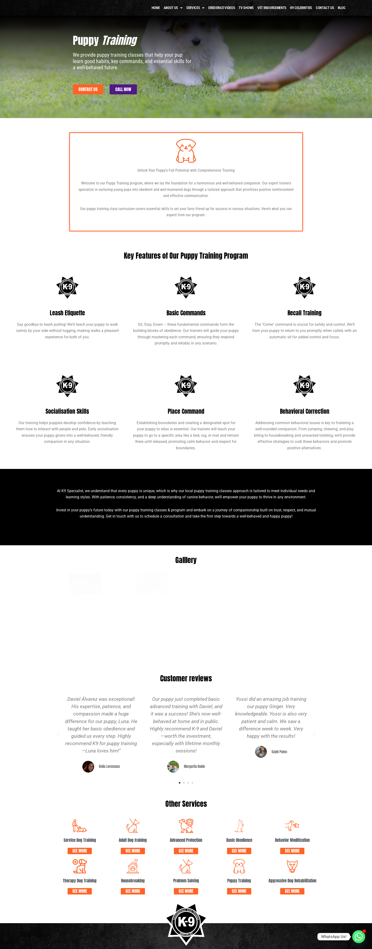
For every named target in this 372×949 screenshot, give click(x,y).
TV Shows (246, 14)
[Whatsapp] (358, 936)
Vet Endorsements (271, 14)
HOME (156, 14)
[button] (58, 659)
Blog (341, 14)
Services (195, 14)
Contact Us (325, 14)
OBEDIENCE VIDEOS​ (221, 14)
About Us (173, 14)
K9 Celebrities (301, 14)
